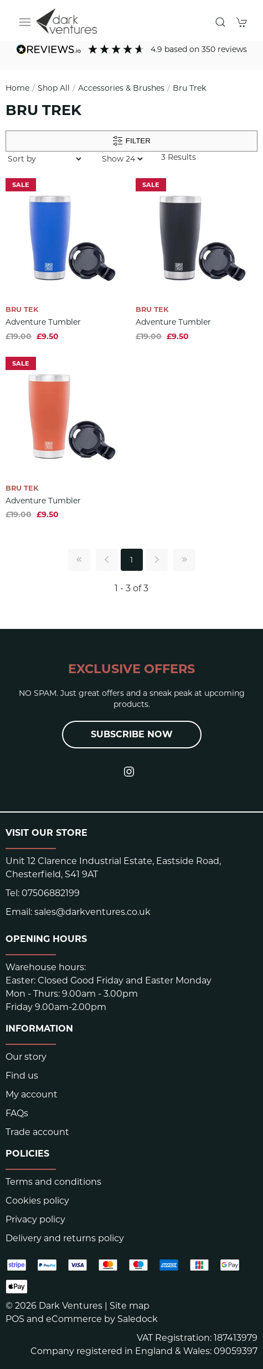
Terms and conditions (53, 1182)
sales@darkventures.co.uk (92, 912)
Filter (131, 141)
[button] (24, 22)
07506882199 (51, 893)
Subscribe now (132, 734)
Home (17, 88)
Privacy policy (35, 1219)
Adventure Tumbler (43, 322)
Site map (129, 1305)
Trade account (37, 1132)
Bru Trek (189, 88)
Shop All (54, 88)
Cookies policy (37, 1200)
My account (32, 1094)
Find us (22, 1075)
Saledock (137, 1319)
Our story (26, 1057)
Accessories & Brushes (121, 88)
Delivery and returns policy (65, 1238)
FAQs (17, 1113)
